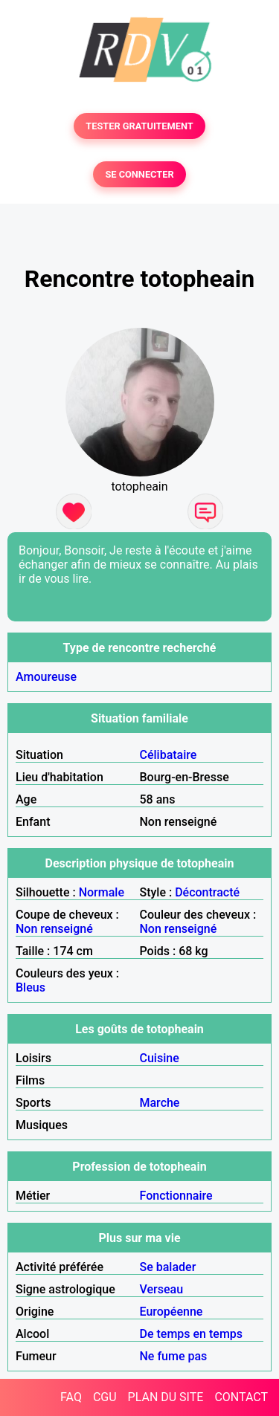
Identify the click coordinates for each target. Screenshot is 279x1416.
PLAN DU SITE (166, 1397)
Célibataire (168, 755)
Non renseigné (54, 929)
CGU (105, 1397)
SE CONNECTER (139, 174)
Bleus (30, 987)
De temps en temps (191, 1334)
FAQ (71, 1397)
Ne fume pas (174, 1356)
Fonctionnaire (176, 1196)
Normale (101, 892)
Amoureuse (46, 677)
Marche (160, 1103)
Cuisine (159, 1058)
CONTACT (241, 1397)
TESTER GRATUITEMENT (139, 126)
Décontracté (207, 892)
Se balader (168, 1267)
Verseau (162, 1289)
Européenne (171, 1312)
